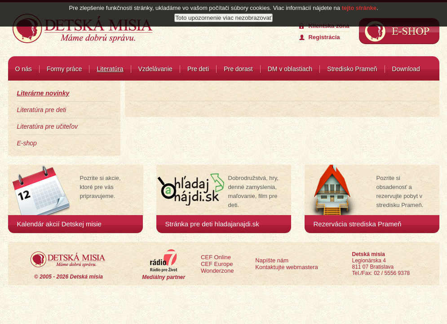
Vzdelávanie (155, 68)
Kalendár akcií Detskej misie (59, 224)
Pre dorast (238, 68)
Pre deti (198, 68)
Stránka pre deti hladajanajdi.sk (212, 224)
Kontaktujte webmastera (286, 267)
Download (406, 68)
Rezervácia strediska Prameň (358, 224)
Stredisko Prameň (352, 68)
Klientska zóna (328, 25)
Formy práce (64, 68)
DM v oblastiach (290, 68)
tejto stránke (359, 6)
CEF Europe (217, 264)
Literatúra (110, 68)
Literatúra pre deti (41, 109)
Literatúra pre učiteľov (47, 126)
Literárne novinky (43, 93)
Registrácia (324, 37)
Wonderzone (217, 270)
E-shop (27, 143)
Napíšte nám (271, 260)
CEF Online (216, 257)
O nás (23, 68)
